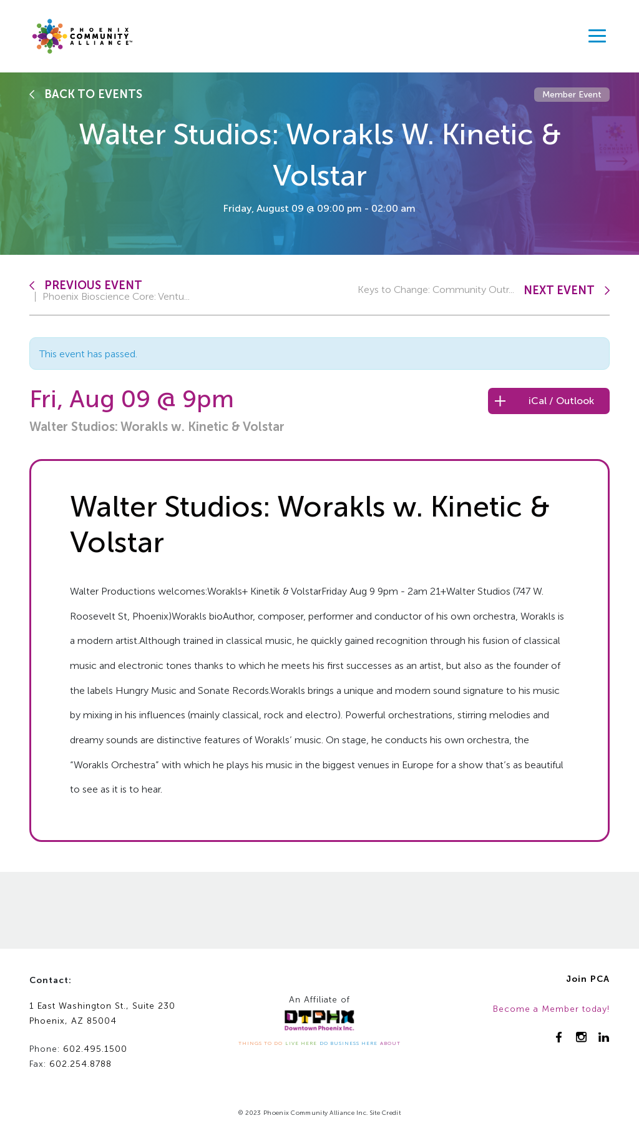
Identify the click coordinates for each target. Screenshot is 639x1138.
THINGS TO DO (260, 1043)
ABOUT (390, 1043)
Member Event (572, 94)
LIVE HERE (301, 1043)
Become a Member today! (551, 1009)
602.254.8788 (80, 1064)
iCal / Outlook (561, 401)
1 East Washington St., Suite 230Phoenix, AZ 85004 (102, 1014)
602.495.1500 (95, 1049)
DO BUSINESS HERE (349, 1043)
